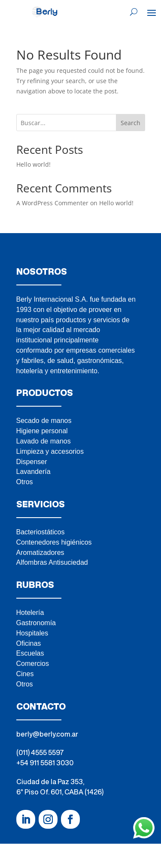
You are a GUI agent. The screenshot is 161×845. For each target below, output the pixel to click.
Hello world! (33, 164)
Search (130, 123)
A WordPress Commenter (52, 203)
